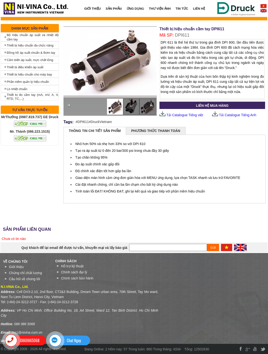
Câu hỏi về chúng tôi (24, 279)
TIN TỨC (182, 8)
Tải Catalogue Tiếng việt (181, 115)
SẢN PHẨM (112, 9)
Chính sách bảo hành (77, 278)
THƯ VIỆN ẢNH (160, 8)
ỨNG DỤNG (134, 9)
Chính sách (66, 261)
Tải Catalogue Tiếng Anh (237, 115)
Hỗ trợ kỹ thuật (72, 266)
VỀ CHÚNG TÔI (15, 261)
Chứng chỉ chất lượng (25, 273)
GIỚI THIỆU (92, 8)
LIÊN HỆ (199, 8)
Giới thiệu (16, 267)
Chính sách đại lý (74, 272)
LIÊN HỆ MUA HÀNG (212, 106)
